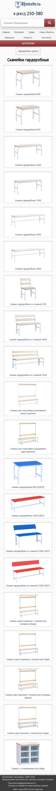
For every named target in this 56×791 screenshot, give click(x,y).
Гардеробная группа (28, 51)
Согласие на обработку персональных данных (28, 785)
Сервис (31, 32)
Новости (28, 37)
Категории (28, 43)
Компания (19, 32)
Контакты (46, 37)
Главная (6, 32)
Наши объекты (46, 32)
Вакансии (9, 37)
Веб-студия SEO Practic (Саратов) (28, 789)
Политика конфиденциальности (22, 783)
